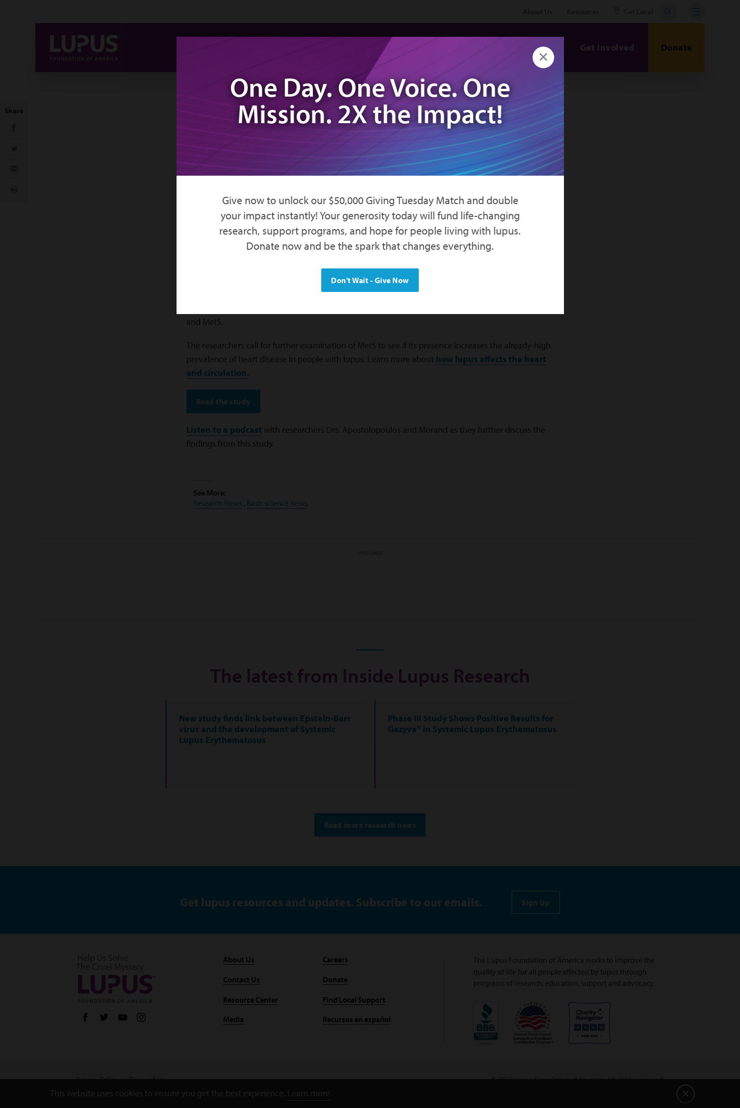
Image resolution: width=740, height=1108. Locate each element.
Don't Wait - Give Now (370, 280)
